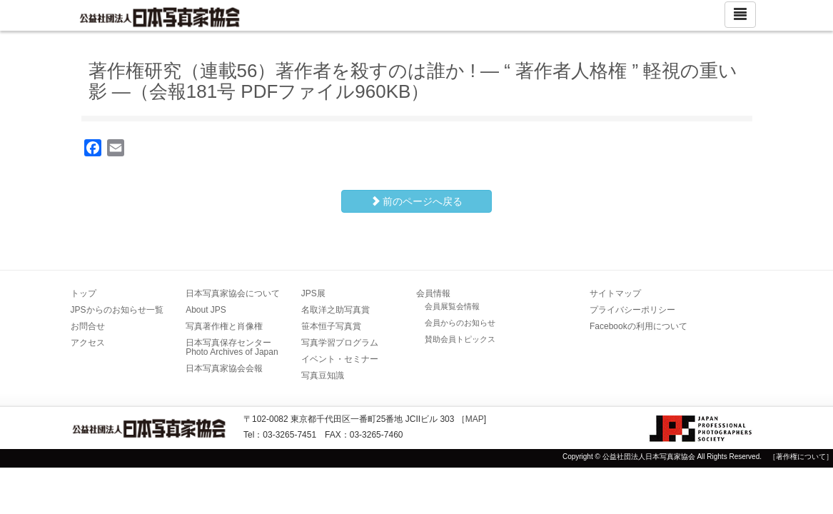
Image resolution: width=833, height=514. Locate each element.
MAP (474, 419)
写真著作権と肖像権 (224, 326)
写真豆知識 (322, 376)
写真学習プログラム (339, 343)
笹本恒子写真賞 (331, 326)
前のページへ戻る (416, 201)
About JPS (206, 310)
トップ (83, 293)
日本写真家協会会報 (224, 368)
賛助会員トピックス (460, 339)
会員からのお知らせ (460, 322)
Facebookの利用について (638, 326)
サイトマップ (615, 293)
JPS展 (313, 293)
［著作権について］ (801, 456)
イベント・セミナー (339, 359)
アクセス (88, 343)
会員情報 (433, 293)
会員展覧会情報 (452, 306)
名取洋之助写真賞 (335, 310)
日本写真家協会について (233, 293)
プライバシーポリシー (632, 310)
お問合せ (88, 326)
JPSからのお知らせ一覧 (117, 310)
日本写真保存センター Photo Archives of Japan (233, 347)
